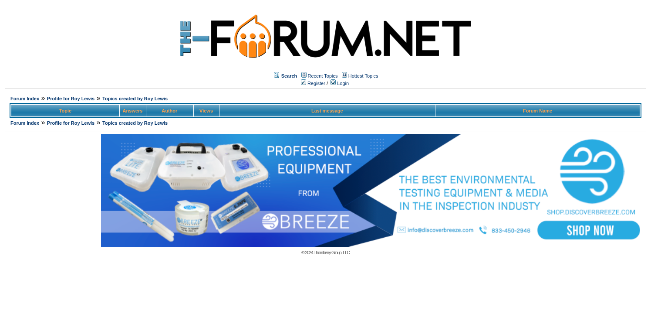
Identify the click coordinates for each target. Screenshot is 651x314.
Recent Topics (323, 75)
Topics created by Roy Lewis (135, 98)
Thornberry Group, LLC (331, 252)
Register (313, 83)
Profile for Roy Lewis (70, 98)
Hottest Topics (363, 75)
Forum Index (24, 98)
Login (340, 83)
